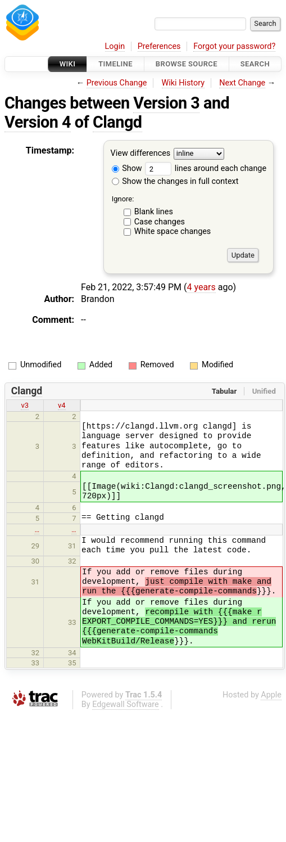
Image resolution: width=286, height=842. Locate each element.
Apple (271, 695)
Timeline (115, 64)
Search (255, 64)
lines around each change (205, 168)
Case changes (159, 222)
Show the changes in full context (175, 181)
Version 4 (37, 122)
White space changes (172, 231)
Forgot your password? (234, 46)
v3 (25, 405)
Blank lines (153, 212)
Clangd (117, 122)
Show (127, 168)
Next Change (242, 83)
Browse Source (186, 64)
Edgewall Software (125, 704)
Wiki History (183, 83)
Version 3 (166, 102)
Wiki (68, 64)
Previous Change (117, 83)
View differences (141, 154)
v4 (62, 405)
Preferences (159, 46)
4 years (201, 287)
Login (115, 46)
